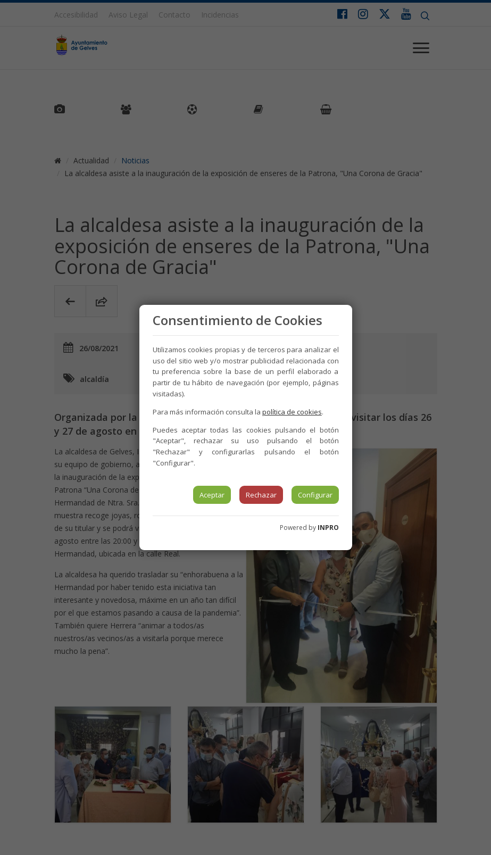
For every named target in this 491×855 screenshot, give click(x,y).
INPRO (328, 527)
